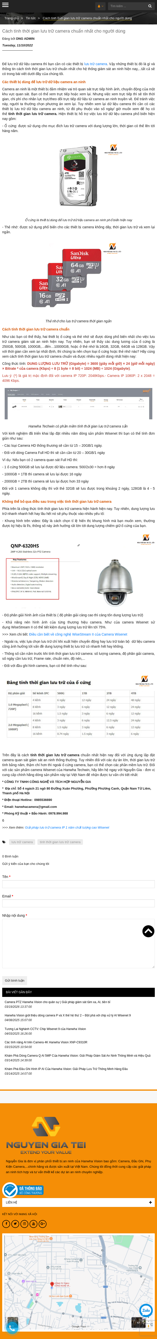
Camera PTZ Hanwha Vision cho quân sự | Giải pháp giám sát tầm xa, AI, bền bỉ (57, 1002)
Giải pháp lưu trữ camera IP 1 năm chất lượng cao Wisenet (67, 827)
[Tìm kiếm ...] (131, 6)
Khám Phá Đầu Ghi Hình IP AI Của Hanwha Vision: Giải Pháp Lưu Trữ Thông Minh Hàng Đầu (66, 1069)
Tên (6, 877)
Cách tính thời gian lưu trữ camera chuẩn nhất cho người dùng (63, 31)
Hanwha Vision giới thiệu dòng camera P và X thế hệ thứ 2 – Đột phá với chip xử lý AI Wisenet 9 (68, 1015)
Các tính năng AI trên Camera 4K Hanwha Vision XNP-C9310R (46, 1042)
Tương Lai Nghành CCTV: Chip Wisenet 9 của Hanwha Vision (45, 1029)
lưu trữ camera (95, 64)
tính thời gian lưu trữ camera (60, 842)
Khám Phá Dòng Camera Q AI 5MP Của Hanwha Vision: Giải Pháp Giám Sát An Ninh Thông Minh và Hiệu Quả (78, 1055)
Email (7, 896)
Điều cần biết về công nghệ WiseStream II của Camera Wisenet (78, 634)
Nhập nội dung (14, 915)
